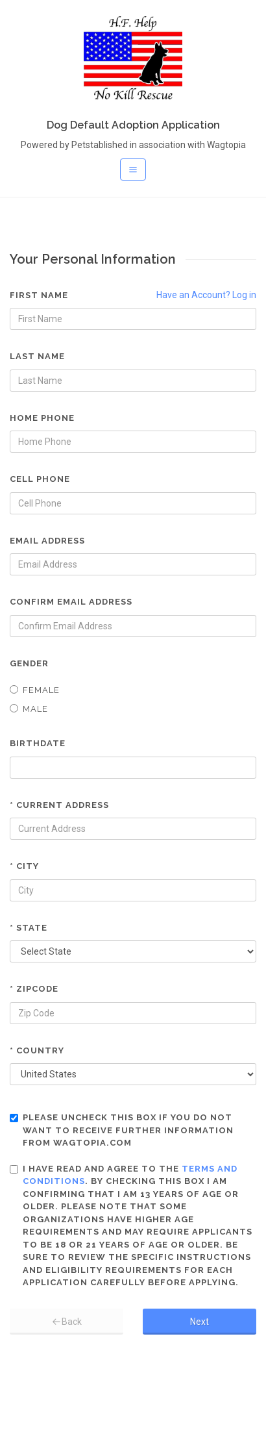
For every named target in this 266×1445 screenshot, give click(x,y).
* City (24, 866)
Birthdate (38, 743)
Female (35, 690)
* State (28, 928)
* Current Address (59, 805)
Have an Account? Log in (206, 295)
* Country (37, 1050)
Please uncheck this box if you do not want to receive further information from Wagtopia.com (122, 1130)
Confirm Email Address (71, 602)
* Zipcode (34, 989)
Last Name (37, 356)
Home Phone (42, 418)
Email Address (47, 541)
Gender (29, 663)
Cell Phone (40, 479)
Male (29, 709)
